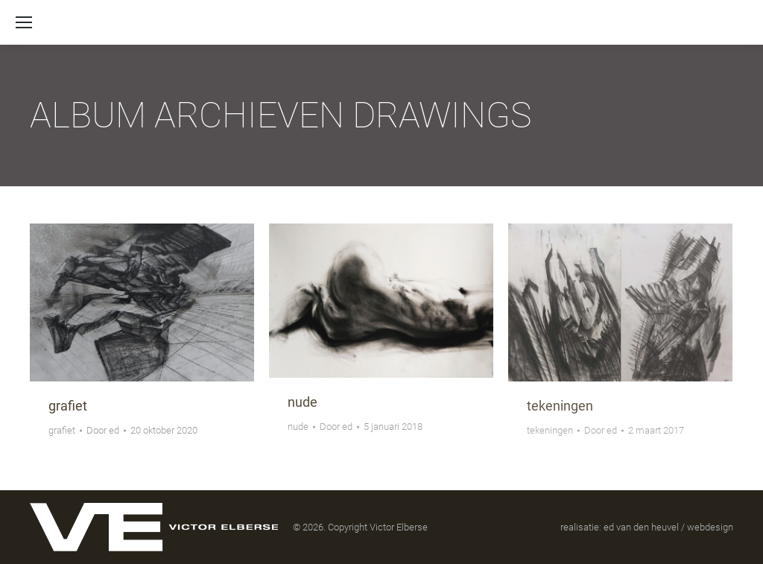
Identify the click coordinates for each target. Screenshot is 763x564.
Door (102, 430)
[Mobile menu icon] (24, 22)
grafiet (67, 406)
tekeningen (560, 406)
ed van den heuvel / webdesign (668, 527)
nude (302, 402)
